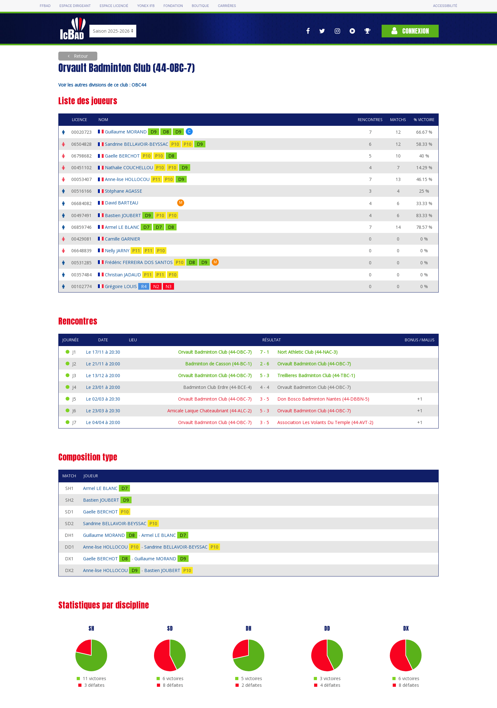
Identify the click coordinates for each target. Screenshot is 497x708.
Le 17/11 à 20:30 (103, 352)
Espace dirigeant (75, 6)
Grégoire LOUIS (121, 286)
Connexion (410, 31)
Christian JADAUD (123, 275)
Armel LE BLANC (123, 227)
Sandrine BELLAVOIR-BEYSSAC (137, 144)
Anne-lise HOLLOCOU (128, 179)
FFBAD (45, 6)
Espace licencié (114, 6)
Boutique (200, 6)
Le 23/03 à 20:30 (103, 411)
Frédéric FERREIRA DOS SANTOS (139, 262)
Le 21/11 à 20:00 (103, 364)
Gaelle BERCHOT (123, 156)
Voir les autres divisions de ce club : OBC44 (102, 85)
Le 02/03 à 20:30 (103, 399)
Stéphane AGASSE (124, 191)
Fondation (173, 6)
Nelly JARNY (118, 251)
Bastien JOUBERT (123, 215)
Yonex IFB (146, 6)
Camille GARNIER (123, 239)
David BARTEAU (122, 203)
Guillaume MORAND (126, 132)
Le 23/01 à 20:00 (103, 387)
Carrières (227, 6)
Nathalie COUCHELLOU (129, 167)
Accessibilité (445, 6)
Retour (80, 56)
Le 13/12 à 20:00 (103, 375)
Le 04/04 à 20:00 (103, 422)
